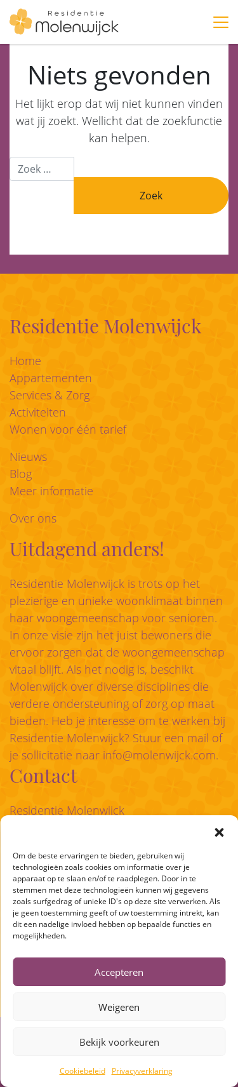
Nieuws (28, 456)
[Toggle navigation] (221, 22)
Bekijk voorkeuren (119, 1042)
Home (25, 360)
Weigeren (119, 1007)
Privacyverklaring (142, 1070)
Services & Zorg (49, 395)
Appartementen (51, 377)
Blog (21, 473)
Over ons (33, 518)
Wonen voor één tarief (68, 429)
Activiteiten (38, 412)
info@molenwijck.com (159, 755)
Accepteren (119, 972)
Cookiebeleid (82, 1070)
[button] (219, 831)
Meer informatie (51, 490)
